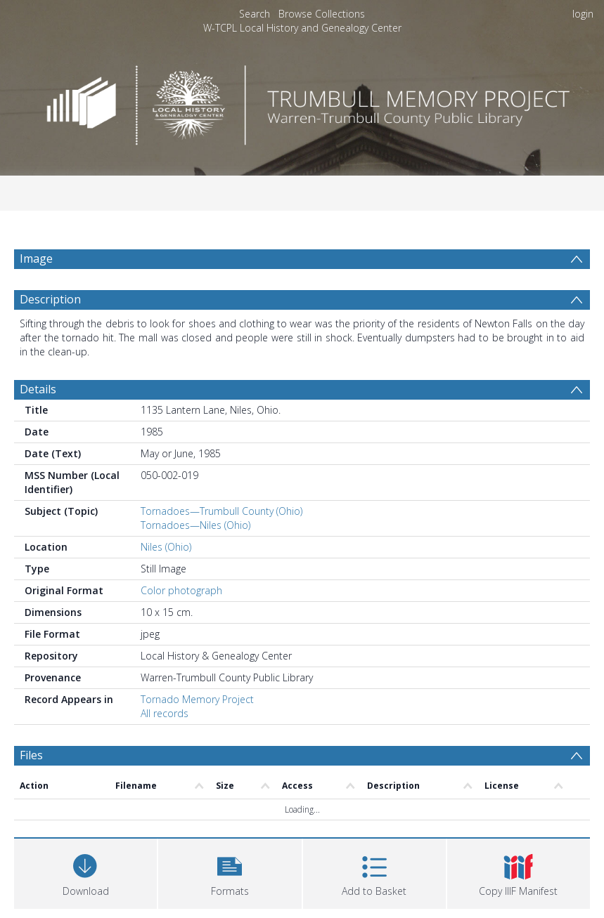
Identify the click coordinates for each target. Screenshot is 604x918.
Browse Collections (321, 13)
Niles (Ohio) (166, 546)
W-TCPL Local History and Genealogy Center (302, 27)
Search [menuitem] (254, 13)
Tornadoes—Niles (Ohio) (195, 525)
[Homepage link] (302, 101)
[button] (229, 872)
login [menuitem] (582, 13)
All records (164, 713)
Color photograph (181, 590)
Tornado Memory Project (197, 699)
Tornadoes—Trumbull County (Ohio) (221, 511)
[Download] (85, 872)
